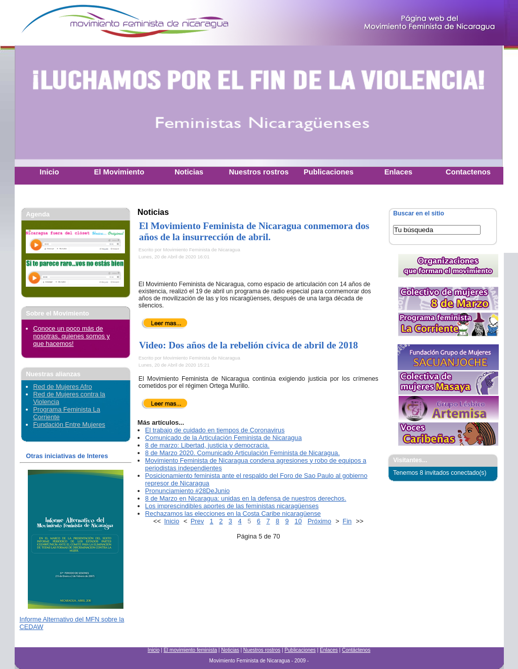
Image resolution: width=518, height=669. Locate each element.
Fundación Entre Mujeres (69, 424)
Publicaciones (300, 650)
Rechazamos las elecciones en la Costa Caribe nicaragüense (233, 513)
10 (297, 521)
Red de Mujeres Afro (62, 386)
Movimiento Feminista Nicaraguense (78, 23)
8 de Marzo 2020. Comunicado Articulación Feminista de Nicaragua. (242, 453)
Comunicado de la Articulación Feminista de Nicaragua (223, 437)
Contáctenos (356, 650)
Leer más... (165, 323)
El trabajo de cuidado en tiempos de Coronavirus (215, 430)
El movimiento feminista (190, 650)
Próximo (319, 521)
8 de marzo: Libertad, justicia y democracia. (207, 445)
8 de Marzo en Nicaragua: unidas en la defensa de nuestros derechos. (246, 498)
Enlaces (329, 650)
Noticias (230, 650)
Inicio (172, 521)
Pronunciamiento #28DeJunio (187, 491)
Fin (347, 521)
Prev (197, 521)
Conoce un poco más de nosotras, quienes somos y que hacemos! (71, 336)
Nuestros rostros (261, 650)
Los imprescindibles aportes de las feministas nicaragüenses (232, 506)
